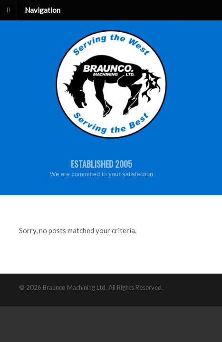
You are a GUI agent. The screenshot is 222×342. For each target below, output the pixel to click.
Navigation (42, 9)
